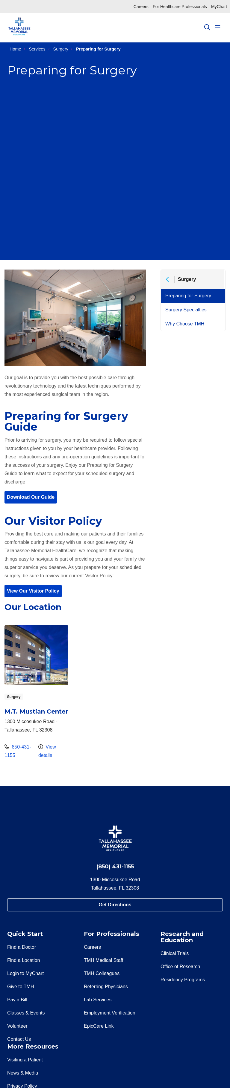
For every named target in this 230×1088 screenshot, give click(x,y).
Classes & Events (26, 1012)
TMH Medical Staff (103, 960)
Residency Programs (183, 979)
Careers (141, 6)
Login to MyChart (25, 973)
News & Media (22, 1072)
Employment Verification (109, 1012)
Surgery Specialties (186, 309)
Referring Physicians (106, 986)
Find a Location (23, 960)
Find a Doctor (21, 947)
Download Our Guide (31, 497)
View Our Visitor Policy (33, 590)
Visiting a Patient (25, 1059)
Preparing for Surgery (188, 295)
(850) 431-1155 (115, 866)
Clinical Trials (175, 953)
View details (47, 751)
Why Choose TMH (184, 323)
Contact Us (19, 1039)
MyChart (219, 6)
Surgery (187, 279)
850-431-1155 (17, 751)
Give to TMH (20, 986)
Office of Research (180, 966)
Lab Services (98, 999)
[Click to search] (207, 27)
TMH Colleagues (101, 973)
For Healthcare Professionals (180, 6)
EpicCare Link (99, 1026)
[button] (219, 27)
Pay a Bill (17, 999)
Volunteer (17, 1026)
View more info (36, 692)
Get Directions (115, 904)
